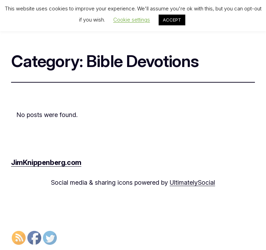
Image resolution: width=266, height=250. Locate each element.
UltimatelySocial (192, 182)
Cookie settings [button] (131, 19)
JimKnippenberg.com (46, 162)
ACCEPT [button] (172, 20)
